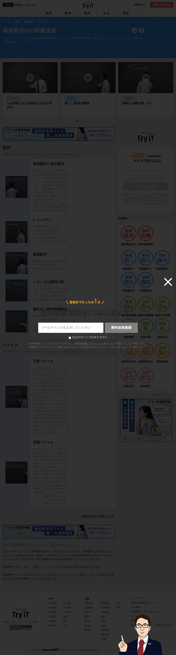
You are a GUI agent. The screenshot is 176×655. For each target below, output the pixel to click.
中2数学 (52, 621)
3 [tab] (83, 121)
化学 (103, 621)
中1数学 (52, 616)
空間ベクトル (43, 442)
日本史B (105, 630)
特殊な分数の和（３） (137, 103)
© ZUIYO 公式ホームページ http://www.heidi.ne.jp (64, 649)
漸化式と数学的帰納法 (50, 309)
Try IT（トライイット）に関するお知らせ (152, 625)
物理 (103, 616)
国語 (126, 13)
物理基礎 (105, 603)
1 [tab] (77, 121)
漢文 (119, 607)
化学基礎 (105, 607)
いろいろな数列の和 (48, 282)
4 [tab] (85, 121)
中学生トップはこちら (25, 5)
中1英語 (52, 603)
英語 (49, 13)
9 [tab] (99, 121)
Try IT (88, 5)
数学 (68, 13)
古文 (119, 603)
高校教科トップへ (163, 394)
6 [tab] (91, 121)
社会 (106, 13)
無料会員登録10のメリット (144, 602)
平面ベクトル (43, 361)
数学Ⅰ (88, 612)
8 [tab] (96, 121)
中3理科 (67, 612)
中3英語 (52, 612)
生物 (103, 625)
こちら (153, 203)
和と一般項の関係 (77, 103)
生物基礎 (105, 612)
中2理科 (67, 607)
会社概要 (135, 607)
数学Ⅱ (88, 616)
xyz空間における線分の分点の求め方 (29, 105)
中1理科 (67, 603)
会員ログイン (140, 4)
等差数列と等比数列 (48, 164)
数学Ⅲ (88, 621)
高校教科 (122, 218)
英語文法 (89, 603)
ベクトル (11, 345)
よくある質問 (138, 616)
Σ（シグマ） (42, 220)
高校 (87, 598)
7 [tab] (94, 121)
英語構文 (89, 607)
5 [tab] (88, 121)
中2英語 (52, 607)
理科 (87, 13)
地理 (65, 616)
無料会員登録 (161, 4)
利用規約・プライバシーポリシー (148, 611)
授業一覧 (135, 620)
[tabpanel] (88, 90)
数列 (6, 147)
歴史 (65, 621)
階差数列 (40, 254)
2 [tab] (80, 121)
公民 (65, 625)
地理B (104, 639)
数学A (88, 625)
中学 (50, 598)
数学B (88, 630)
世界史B (105, 634)
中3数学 (52, 625)
